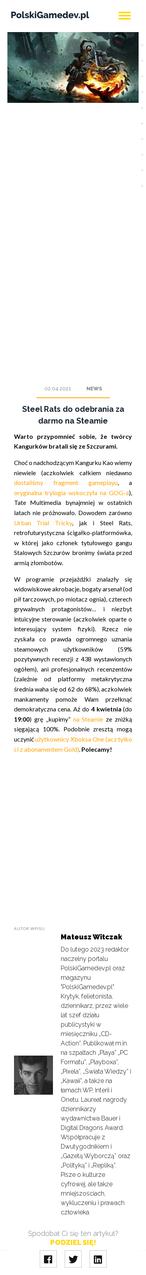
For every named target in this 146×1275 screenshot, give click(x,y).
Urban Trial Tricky (43, 522)
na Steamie (88, 719)
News (94, 388)
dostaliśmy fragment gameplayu (66, 482)
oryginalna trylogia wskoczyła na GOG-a (71, 492)
